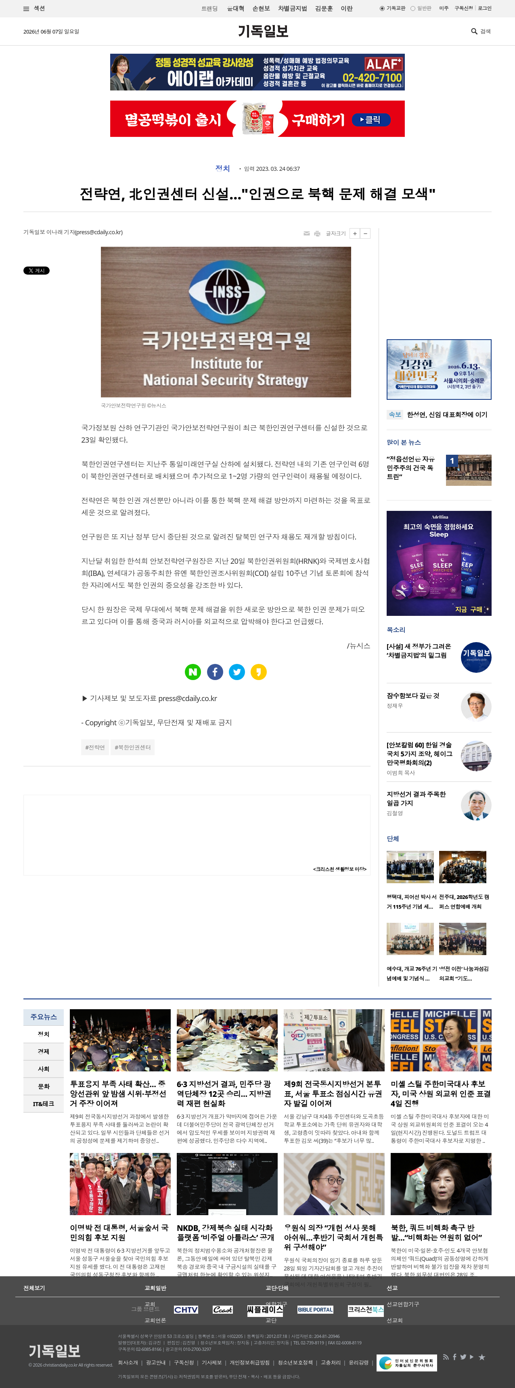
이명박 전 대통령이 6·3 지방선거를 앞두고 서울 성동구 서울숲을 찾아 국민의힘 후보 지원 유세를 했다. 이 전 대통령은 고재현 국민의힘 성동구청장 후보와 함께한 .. (120, 1263)
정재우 (395, 706)
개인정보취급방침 (250, 1362)
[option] (413, 883)
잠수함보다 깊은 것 (413, 695)
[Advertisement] (439, 278)
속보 (395, 414)
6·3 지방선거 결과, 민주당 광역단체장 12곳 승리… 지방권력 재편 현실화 (224, 1094)
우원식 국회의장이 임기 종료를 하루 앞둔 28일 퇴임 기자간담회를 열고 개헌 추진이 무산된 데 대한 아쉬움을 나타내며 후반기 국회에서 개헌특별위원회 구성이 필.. (333, 1272)
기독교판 (396, 8)
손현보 (261, 8)
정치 (222, 169)
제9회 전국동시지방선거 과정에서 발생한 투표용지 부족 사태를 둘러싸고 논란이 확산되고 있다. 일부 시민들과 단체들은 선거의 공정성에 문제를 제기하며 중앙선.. (120, 1128)
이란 (346, 8)
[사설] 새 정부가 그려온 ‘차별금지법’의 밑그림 (419, 651)
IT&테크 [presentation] (43, 1104)
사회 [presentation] (44, 1069)
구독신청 (463, 8)
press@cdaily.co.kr (98, 232)
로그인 (485, 8)
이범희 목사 (401, 773)
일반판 (424, 8)
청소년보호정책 (295, 1362)
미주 (443, 8)
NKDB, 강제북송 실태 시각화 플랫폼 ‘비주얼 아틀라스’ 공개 (225, 1233)
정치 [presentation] (44, 1034)
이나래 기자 (60, 232)
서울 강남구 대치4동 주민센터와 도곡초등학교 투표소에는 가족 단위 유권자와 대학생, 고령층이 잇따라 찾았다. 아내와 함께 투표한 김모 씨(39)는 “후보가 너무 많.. (334, 1128)
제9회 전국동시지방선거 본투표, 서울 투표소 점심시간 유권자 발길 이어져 (333, 1094)
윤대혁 (235, 8)
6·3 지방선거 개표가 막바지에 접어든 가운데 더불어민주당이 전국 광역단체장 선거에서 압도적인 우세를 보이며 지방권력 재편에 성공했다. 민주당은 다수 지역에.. (227, 1128)
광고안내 (156, 1362)
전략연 (97, 747)
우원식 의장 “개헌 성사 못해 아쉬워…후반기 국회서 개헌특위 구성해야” (333, 1238)
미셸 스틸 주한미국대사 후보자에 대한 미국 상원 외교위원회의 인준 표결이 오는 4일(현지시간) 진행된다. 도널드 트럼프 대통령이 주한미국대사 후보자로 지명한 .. (440, 1128)
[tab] (43, 1034)
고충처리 (331, 1362)
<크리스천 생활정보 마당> (339, 869)
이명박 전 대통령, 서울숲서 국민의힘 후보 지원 (119, 1233)
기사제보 (212, 1362)
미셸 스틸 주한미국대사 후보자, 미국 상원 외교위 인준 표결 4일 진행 (441, 1094)
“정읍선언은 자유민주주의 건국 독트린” (411, 468)
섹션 (34, 8)
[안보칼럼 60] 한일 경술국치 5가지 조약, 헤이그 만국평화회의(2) (419, 754)
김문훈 (324, 8)
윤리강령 (359, 1362)
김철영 (395, 813)
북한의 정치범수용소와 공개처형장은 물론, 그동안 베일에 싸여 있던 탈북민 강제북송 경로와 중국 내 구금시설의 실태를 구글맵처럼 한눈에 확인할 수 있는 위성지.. (226, 1263)
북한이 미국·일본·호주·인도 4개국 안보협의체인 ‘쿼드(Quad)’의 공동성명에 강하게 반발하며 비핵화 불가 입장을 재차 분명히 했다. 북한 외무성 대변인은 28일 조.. (440, 1263)
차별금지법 (292, 8)
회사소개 (128, 1362)
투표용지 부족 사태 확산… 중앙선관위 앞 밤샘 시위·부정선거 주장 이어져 (118, 1094)
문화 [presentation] (44, 1086)
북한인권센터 (134, 747)
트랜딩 (209, 9)
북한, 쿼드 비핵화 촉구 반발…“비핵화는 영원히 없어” (436, 1233)
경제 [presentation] (44, 1052)
